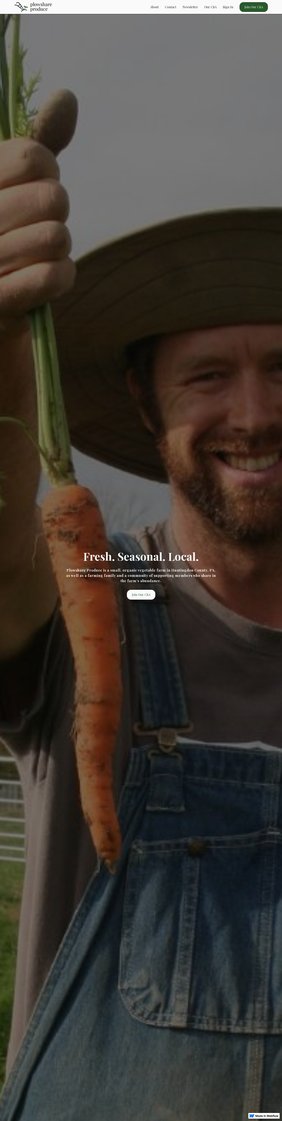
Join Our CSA (253, 7)
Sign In (228, 7)
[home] (33, 7)
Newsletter (190, 7)
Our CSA (210, 7)
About (154, 7)
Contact (170, 7)
